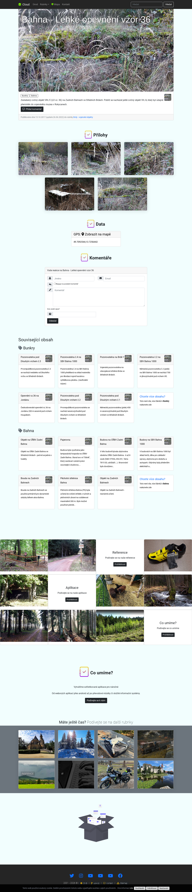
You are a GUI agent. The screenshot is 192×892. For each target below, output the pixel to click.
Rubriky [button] (43, 4)
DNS (83, 883)
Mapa (55, 4)
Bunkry (25, 96)
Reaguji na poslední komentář (66, 284)
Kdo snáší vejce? (53, 309)
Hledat (168, 4)
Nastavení (163, 888)
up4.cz (95, 883)
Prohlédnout (120, 564)
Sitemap (122, 883)
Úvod (35, 4)
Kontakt (66, 4)
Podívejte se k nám (96, 700)
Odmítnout (152, 888)
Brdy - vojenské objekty (83, 117)
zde (131, 888)
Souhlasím (139, 888)
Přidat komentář (32, 109)
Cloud (23, 4)
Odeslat (52, 321)
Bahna (34, 96)
